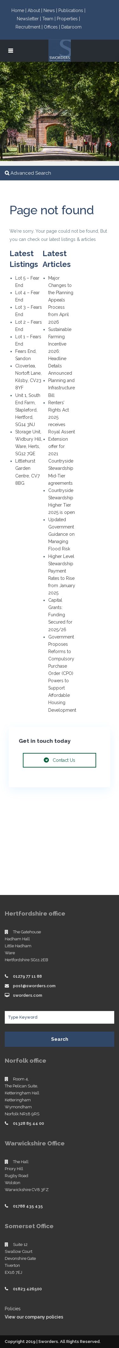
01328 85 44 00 (28, 1123)
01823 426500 (27, 1288)
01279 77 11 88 (27, 976)
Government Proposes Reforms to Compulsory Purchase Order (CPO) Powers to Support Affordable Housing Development (62, 673)
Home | (19, 10)
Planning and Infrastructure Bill (61, 388)
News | (50, 10)
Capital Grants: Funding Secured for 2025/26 (60, 615)
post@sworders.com (34, 985)
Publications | (71, 10)
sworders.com (27, 995)
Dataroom (71, 26)
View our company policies (34, 1316)
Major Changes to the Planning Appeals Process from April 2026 (60, 300)
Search (59, 1039)
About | (35, 10)
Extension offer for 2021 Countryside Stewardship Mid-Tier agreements (60, 461)
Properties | (68, 18)
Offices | (52, 26)
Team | (49, 18)
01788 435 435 (28, 1206)
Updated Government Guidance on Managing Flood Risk (61, 534)
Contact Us (59, 760)
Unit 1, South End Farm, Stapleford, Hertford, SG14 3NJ (27, 410)
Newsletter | (29, 18)
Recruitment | (30, 26)
